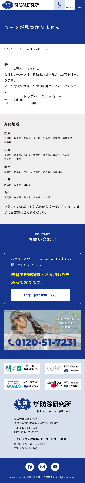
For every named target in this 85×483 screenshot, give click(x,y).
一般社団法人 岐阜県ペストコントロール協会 (40, 439)
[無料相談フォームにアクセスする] (70, 5)
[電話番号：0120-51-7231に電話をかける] (59, 5)
